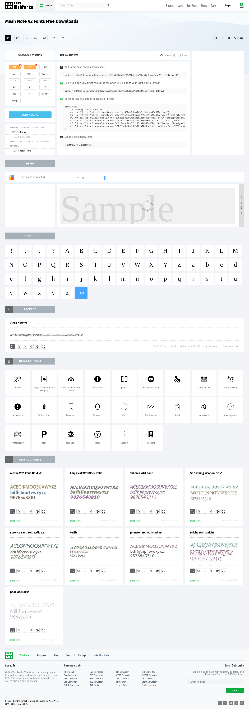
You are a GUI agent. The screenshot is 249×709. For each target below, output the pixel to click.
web (30, 67)
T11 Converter (122, 682)
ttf (14, 67)
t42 (14, 94)
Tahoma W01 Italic (141, 473)
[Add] (8, 38)
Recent (169, 5)
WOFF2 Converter (150, 675)
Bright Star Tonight (202, 532)
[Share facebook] (216, 38)
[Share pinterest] (235, 38)
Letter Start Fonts (101, 655)
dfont (45, 94)
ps (30, 87)
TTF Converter (122, 672)
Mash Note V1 (18, 322)
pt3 (14, 87)
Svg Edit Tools (96, 672)
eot (14, 74)
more (81, 292)
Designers (41, 655)
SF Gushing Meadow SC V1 (206, 473)
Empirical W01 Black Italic (86, 473)
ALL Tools (94, 685)
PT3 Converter (122, 678)
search (108, 5)
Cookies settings (149, 685)
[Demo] (26, 38)
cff (45, 87)
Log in (228, 5)
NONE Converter (71, 685)
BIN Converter (96, 678)
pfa (30, 80)
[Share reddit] (223, 38)
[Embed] (37, 346)
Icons (180, 5)
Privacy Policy (122, 685)
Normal (23, 132)
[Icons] (54, 38)
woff (30, 74)
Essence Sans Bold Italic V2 (27, 532)
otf (14, 80)
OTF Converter (148, 672)
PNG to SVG (69, 672)
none (14, 101)
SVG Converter (70, 675)
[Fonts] (63, 38)
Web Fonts (24, 655)
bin (45, 80)
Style (56, 655)
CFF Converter (70, 682)
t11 (30, 94)
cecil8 (73, 532)
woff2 (45, 74)
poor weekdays (19, 592)
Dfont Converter (149, 682)
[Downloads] (25, 346)
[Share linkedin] (241, 38)
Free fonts (20, 5)
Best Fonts (192, 5)
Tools (214, 5)
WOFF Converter (123, 675)
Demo (204, 5)
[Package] (45, 38)
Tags (68, 655)
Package (82, 655)
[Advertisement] (218, 103)
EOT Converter (96, 675)
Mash (22, 151)
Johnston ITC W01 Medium (146, 532)
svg (45, 67)
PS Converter (148, 678)
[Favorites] (17, 38)
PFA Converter (70, 678)
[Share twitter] (229, 38)
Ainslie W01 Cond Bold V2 (26, 473)
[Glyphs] (35, 38)
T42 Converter (96, 682)
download (30, 114)
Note (29, 151)
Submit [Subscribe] (235, 690)
